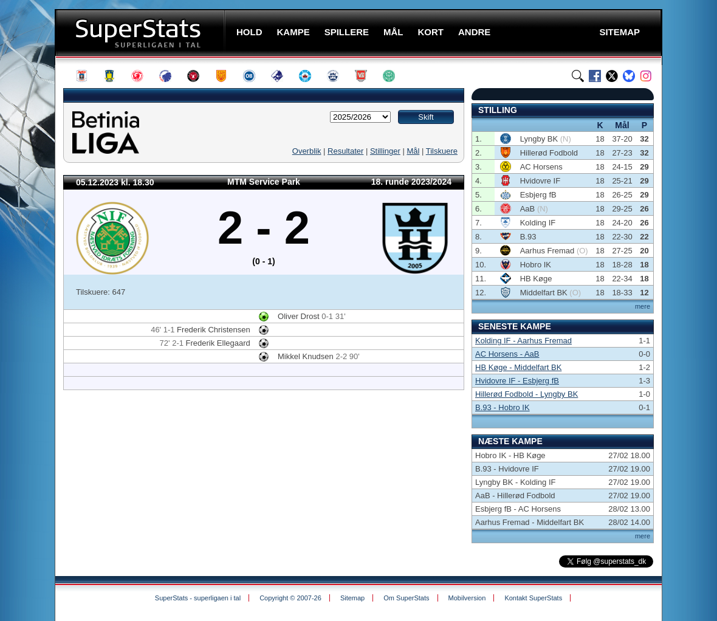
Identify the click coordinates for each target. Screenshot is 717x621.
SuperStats (141, 32)
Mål (413, 151)
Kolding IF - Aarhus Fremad (523, 340)
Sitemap (352, 598)
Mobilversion (467, 598)
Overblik (306, 151)
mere (642, 306)
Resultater (345, 151)
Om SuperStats (406, 598)
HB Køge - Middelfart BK (518, 367)
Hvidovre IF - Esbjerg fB (517, 380)
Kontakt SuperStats (533, 598)
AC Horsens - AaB (507, 354)
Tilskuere (442, 151)
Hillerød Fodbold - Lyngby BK (526, 394)
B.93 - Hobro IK (502, 407)
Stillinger (385, 151)
